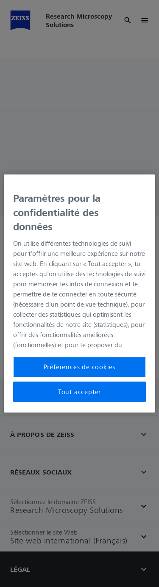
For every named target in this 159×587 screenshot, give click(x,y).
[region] (79, 293)
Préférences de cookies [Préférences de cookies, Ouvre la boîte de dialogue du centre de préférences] (80, 367)
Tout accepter (79, 391)
